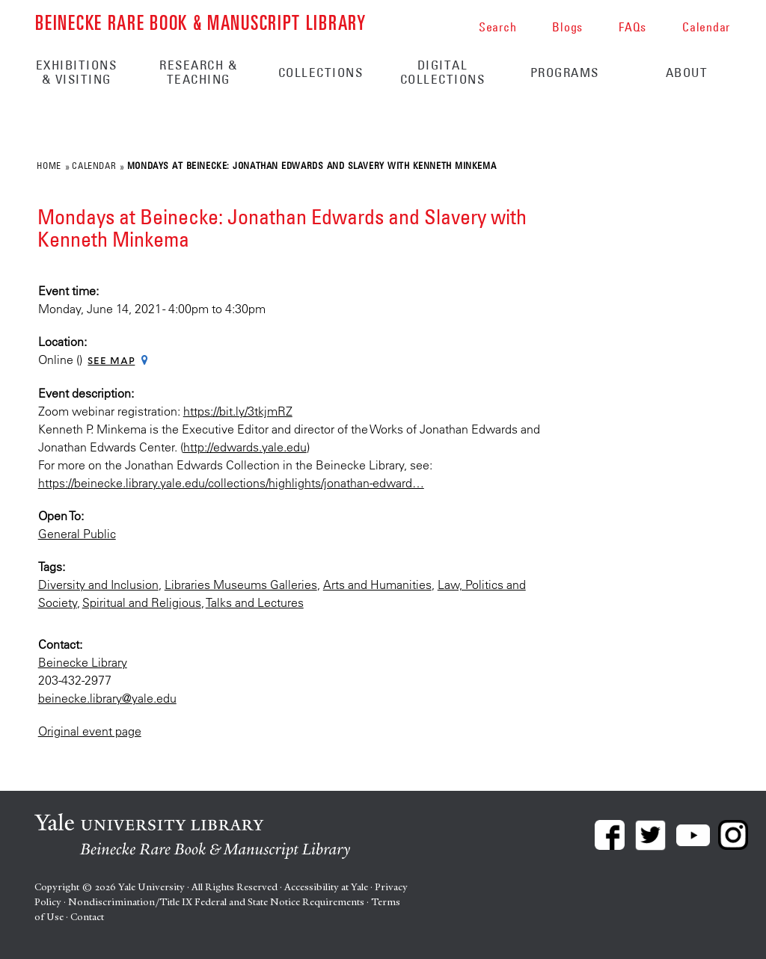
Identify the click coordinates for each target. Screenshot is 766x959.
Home (49, 165)
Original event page (89, 731)
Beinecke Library (82, 662)
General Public (77, 533)
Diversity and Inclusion (98, 584)
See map (111, 360)
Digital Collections (442, 72)
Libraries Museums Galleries (241, 584)
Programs (564, 72)
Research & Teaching (198, 72)
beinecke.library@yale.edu (107, 698)
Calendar (94, 165)
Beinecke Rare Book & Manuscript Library (200, 21)
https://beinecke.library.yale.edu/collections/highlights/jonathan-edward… (231, 482)
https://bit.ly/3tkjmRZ (237, 411)
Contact (87, 916)
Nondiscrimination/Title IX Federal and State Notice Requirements (216, 901)
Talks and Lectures (255, 602)
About (687, 72)
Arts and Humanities (377, 584)
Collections (321, 72)
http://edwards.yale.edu (245, 447)
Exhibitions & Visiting (76, 72)
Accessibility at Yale (326, 887)
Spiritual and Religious (141, 602)
